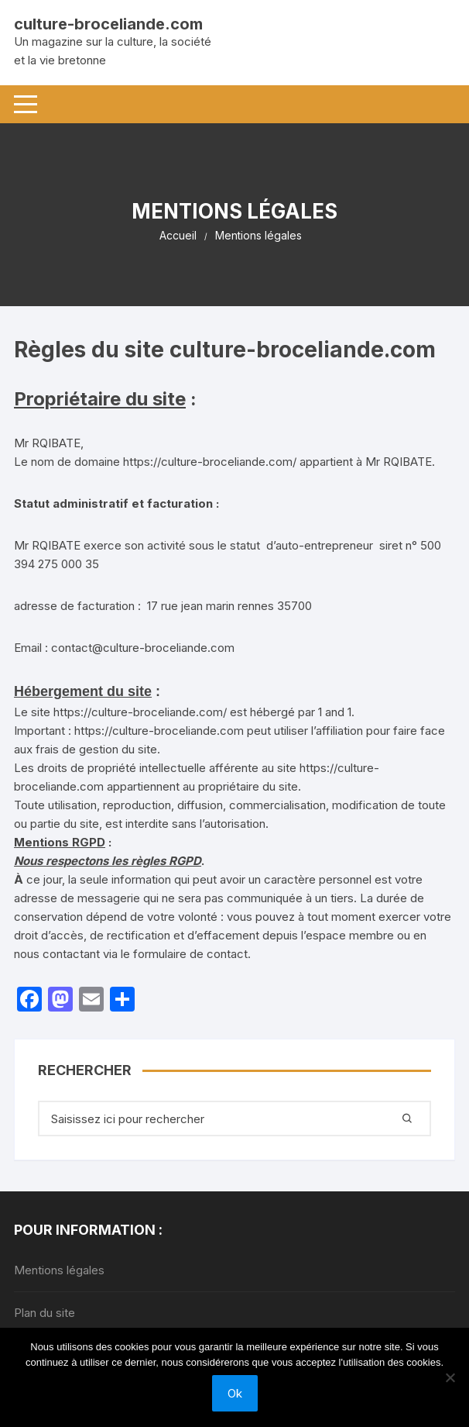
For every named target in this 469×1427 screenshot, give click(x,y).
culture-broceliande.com (108, 24)
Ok (235, 1393)
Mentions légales (59, 1270)
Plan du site (44, 1312)
